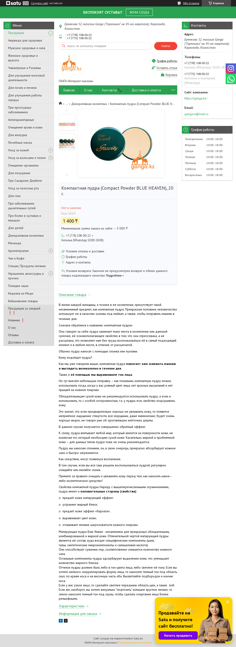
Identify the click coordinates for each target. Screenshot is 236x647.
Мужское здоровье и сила (26, 48)
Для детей (15, 228)
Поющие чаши (18, 286)
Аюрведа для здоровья (25, 40)
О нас (12, 327)
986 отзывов (191, 3)
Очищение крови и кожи (25, 127)
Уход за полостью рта (23, 188)
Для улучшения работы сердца (25, 97)
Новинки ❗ (16, 320)
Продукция (16, 33)
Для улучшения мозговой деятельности (26, 77)
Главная (69, 90)
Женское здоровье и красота (23, 58)
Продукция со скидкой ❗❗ (24, 310)
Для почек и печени (22, 88)
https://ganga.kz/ (195, 98)
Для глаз (14, 196)
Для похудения (19, 173)
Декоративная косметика (26, 235)
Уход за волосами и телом (27, 158)
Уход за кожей (18, 150)
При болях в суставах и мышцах (24, 218)
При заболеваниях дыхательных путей (21, 205)
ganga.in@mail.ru (196, 114)
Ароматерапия (18, 251)
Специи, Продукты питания (27, 266)
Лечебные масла (20, 142)
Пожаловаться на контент (135, 642)
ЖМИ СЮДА (139, 12)
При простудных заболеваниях (19, 109)
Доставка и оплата (21, 342)
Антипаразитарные (21, 120)
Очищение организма (23, 165)
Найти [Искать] (165, 46)
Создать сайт (39, 3)
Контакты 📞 (112, 90)
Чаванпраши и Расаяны (24, 68)
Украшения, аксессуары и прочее (26, 275)
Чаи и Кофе (16, 258)
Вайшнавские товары (23, 301)
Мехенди (14, 243)
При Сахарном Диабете (25, 181)
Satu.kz (138, 638)
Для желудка (17, 135)
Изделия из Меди (20, 293)
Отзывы (13, 335)
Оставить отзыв (166, 68)
